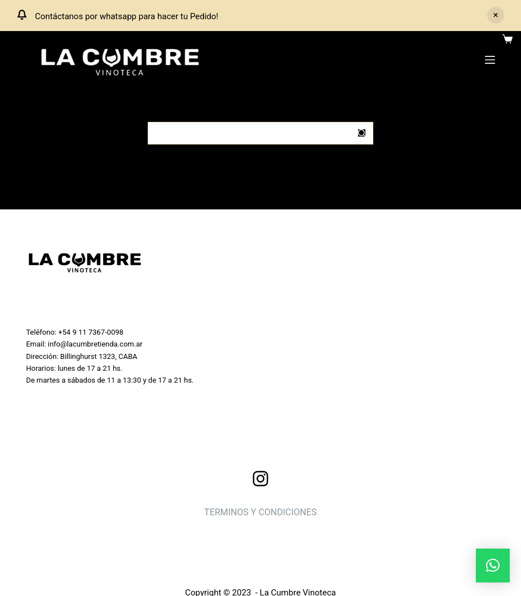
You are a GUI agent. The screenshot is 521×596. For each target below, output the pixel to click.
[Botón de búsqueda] (362, 133)
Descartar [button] (495, 15)
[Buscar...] (249, 133)
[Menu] (490, 60)
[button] (493, 565)
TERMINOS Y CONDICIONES (260, 512)
